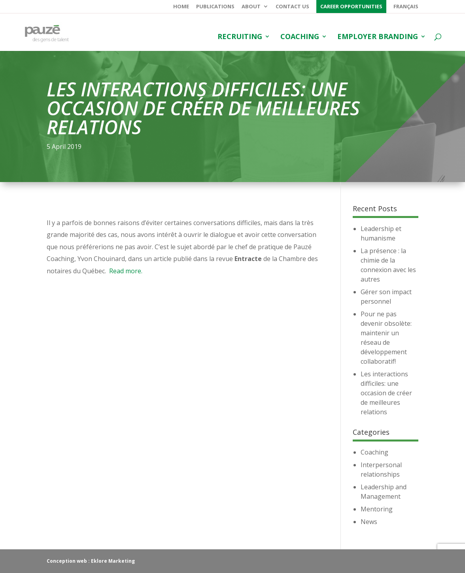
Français (405, 7)
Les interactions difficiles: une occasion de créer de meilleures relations (386, 393)
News (369, 521)
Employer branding (377, 37)
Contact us (292, 7)
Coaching (299, 37)
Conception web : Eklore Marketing (91, 561)
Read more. (125, 271)
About (251, 7)
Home (181, 7)
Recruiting (239, 37)
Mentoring (377, 509)
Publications (215, 7)
